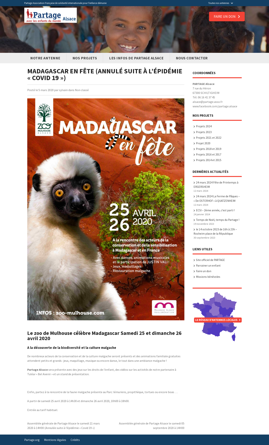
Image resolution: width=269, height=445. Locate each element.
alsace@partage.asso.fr (208, 102)
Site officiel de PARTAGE (210, 260)
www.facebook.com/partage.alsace (215, 106)
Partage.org (32, 440)
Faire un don (227, 16)
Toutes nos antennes (220, 3)
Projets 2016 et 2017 (208, 154)
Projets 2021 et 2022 (208, 137)
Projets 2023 (204, 132)
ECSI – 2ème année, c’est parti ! (215, 210)
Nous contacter (192, 58)
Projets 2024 (204, 126)
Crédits (75, 440)
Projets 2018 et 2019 (208, 149)
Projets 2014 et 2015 (208, 160)
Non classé (82, 90)
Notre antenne (45, 58)
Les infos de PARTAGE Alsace (136, 58)
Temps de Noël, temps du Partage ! (217, 220)
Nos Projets (84, 58)
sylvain (63, 90)
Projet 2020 (203, 143)
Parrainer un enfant (208, 265)
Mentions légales (55, 440)
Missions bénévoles (208, 276)
